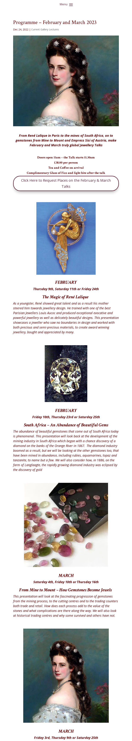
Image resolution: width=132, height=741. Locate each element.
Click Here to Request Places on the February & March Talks (66, 183)
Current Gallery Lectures (45, 29)
